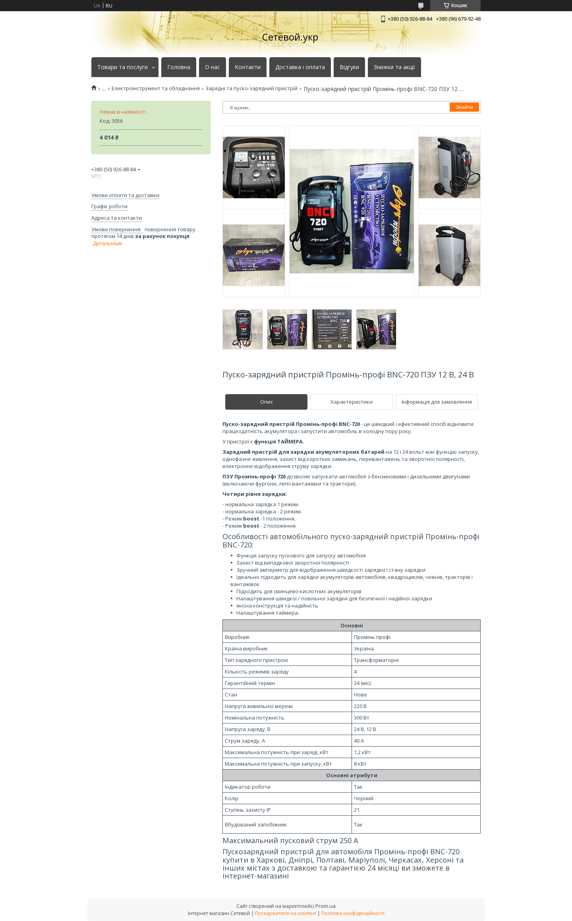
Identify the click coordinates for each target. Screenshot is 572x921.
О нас (212, 67)
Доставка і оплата (300, 67)
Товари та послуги (122, 67)
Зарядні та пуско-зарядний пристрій (251, 88)
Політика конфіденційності (353, 913)
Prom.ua (325, 905)
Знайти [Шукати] (464, 107)
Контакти (248, 67)
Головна (178, 67)
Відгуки (349, 67)
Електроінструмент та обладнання (156, 88)
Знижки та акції (394, 67)
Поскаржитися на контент (285, 913)
